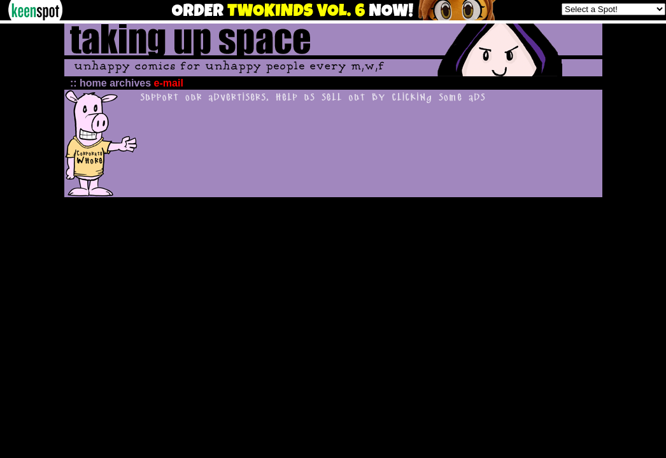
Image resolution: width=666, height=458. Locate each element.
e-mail (168, 83)
